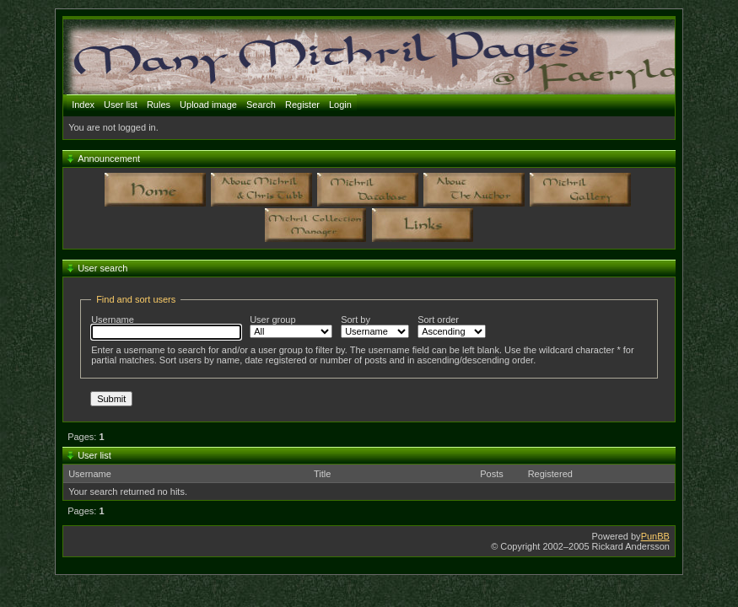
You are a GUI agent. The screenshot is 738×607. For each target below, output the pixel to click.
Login (340, 104)
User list (120, 104)
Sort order (451, 326)
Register (302, 104)
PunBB (655, 536)
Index (83, 104)
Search (261, 104)
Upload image (208, 104)
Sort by (375, 326)
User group (291, 326)
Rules (158, 104)
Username (166, 327)
